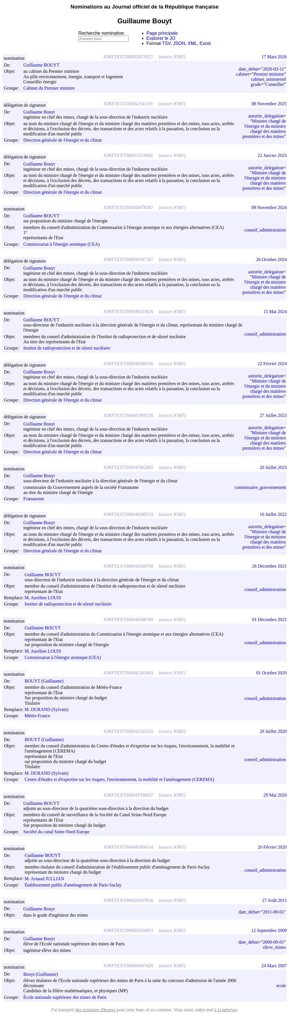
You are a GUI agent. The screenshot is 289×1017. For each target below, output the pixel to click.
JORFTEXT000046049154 (128, 514)
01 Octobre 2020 (271, 672)
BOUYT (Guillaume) (46, 681)
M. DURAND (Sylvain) (48, 709)
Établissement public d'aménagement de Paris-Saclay (72, 884)
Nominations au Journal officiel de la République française (145, 7)
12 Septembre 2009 (269, 930)
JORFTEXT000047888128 (128, 415)
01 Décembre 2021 (269, 619)
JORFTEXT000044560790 (128, 566)
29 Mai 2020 (275, 795)
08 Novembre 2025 (269, 103)
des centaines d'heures (95, 1009)
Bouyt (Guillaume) (43, 974)
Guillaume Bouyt (41, 111)
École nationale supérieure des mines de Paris (64, 997)
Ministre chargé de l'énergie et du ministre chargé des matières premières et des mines (264, 129)
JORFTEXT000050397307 (128, 259)
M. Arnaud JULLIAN (46, 878)
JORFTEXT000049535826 (128, 311)
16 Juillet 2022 (273, 514)
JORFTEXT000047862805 (128, 467)
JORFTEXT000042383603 (128, 672)
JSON (179, 43)
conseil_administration (265, 230)
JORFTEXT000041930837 (128, 795)
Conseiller (274, 84)
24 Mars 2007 (274, 965)
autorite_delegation (265, 115)
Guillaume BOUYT (44, 65)
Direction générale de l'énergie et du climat (62, 140)
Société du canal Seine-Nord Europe (56, 831)
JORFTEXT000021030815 (128, 930)
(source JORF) (172, 56)
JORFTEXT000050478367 (128, 207)
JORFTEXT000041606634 (128, 847)
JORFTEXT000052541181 (128, 103)
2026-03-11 (273, 69)
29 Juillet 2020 (273, 731)
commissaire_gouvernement (260, 487)
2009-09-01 (273, 942)
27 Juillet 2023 (273, 415)
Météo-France (37, 716)
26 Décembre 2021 (269, 566)
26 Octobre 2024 (271, 259)
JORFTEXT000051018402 (128, 155)
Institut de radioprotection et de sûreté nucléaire (66, 348)
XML (192, 43)
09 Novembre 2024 (269, 207)
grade (256, 84)
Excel (205, 43)
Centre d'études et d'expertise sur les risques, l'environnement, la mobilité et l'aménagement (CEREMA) (119, 779)
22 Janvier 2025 (272, 155)
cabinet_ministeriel (268, 79)
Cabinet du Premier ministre (49, 88)
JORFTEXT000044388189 (128, 619)
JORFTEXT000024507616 (128, 900)
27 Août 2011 (274, 900)
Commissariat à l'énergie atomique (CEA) (61, 244)
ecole (281, 985)
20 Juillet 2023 (273, 467)
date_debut (249, 69)
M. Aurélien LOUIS (45, 597)
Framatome (33, 499)
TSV (166, 43)
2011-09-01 (273, 911)
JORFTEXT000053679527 (128, 56)
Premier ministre (268, 74)
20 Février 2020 (272, 847)
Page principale (162, 33)
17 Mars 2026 (274, 56)
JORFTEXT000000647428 (128, 965)
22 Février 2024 (272, 363)
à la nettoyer (225, 1009)
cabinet (242, 74)
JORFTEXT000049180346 (128, 363)
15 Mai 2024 (275, 311)
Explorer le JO (160, 38)
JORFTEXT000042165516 (128, 731)
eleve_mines (274, 947)
